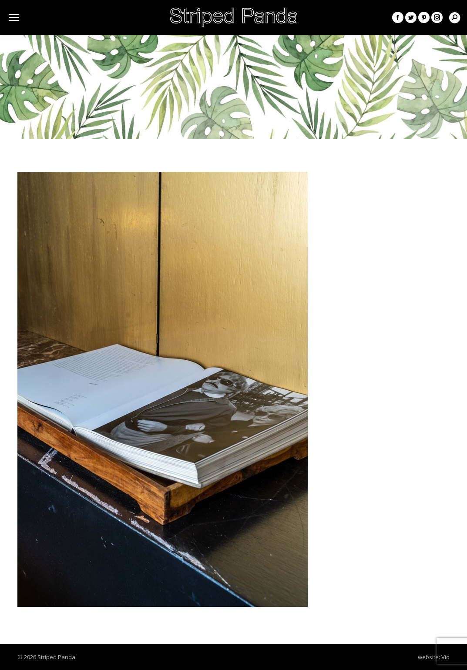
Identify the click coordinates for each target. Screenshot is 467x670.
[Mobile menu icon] (14, 17)
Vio (445, 657)
